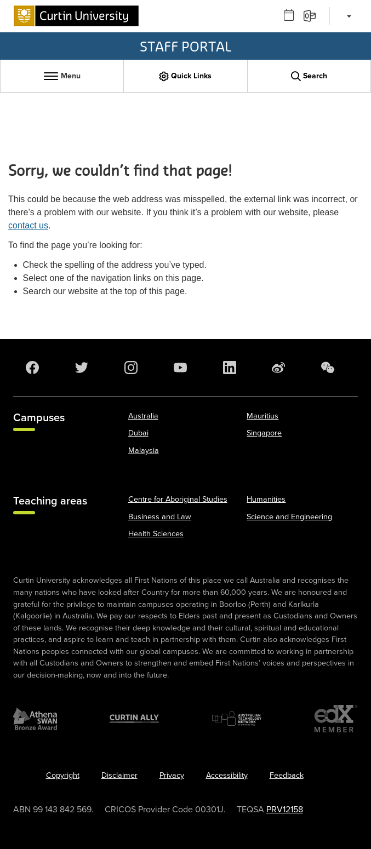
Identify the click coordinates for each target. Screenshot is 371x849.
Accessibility (227, 775)
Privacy (171, 775)
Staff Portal (185, 46)
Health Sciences (156, 533)
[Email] (313, 15)
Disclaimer (119, 775)
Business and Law (159, 516)
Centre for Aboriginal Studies (177, 499)
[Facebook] (31, 367)
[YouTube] (179, 367)
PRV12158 (284, 809)
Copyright (62, 775)
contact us (28, 225)
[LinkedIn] (228, 367)
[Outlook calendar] (292, 15)
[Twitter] (80, 367)
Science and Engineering (289, 516)
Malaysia (143, 450)
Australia (143, 416)
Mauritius (262, 416)
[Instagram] (129, 367)
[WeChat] (326, 367)
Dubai (138, 433)
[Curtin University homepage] (76, 16)
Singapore (264, 433)
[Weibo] (277, 367)
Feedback (287, 775)
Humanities (266, 499)
